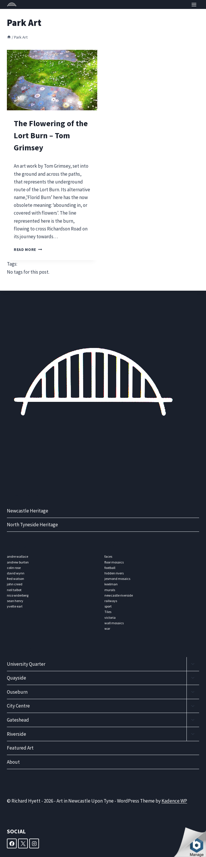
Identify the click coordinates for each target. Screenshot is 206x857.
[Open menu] (193, 4)
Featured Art (20, 748)
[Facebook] (12, 843)
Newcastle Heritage (27, 511)
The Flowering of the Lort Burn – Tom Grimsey (51, 135)
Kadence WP (174, 801)
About (13, 762)
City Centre (18, 706)
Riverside (16, 734)
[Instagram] (34, 843)
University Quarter (26, 664)
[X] (23, 843)
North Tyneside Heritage (32, 524)
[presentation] (52, 80)
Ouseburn (17, 692)
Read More (28, 249)
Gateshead (18, 720)
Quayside (16, 678)
